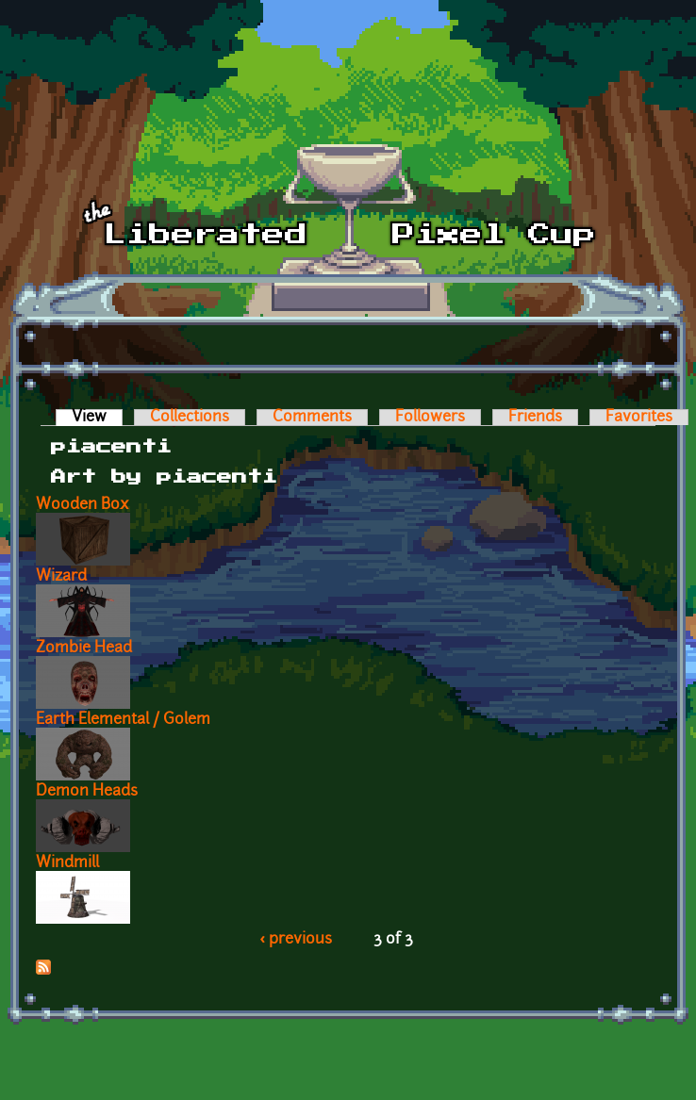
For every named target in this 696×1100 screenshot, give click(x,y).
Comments (312, 417)
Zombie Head (84, 648)
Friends (535, 417)
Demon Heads (87, 791)
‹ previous (296, 939)
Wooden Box (82, 505)
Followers (430, 417)
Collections (189, 417)
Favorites (638, 417)
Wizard (61, 576)
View (97, 417)
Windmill (67, 863)
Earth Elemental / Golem (123, 720)
